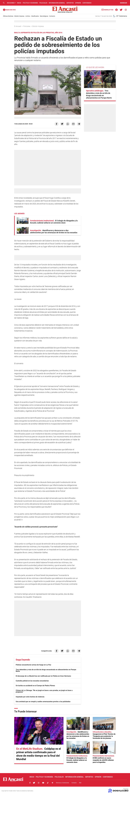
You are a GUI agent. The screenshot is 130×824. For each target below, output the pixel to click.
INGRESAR (123, 3)
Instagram (39, 783)
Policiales (43, 3)
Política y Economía (30, 3)
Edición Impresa (19, 16)
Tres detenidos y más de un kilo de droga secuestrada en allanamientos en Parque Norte (46, 670)
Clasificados (35, 16)
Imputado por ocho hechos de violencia (30, 697)
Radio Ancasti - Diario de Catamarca (9, 10)
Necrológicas (44, 16)
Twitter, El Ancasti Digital (34, 783)
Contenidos (86, 3)
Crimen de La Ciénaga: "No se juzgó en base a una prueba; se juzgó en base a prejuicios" (44, 691)
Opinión (78, 3)
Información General (57, 3)
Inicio (19, 3)
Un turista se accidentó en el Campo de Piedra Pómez (35, 686)
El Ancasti (18, 26)
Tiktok (48, 783)
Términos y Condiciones (62, 782)
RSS (80, 782)
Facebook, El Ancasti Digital (29, 783)
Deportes (70, 3)
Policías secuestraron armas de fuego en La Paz (33, 665)
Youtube (43, 783)
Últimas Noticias (8, 16)
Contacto (52, 16)
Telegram (52, 783)
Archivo (27, 16)
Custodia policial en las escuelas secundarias (32, 681)
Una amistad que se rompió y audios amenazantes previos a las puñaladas (43, 702)
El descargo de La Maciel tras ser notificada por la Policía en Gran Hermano (43, 676)
